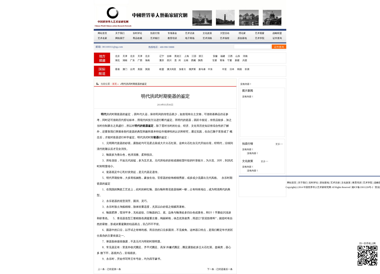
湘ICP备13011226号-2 (362, 187)
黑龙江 (177, 56)
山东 (237, 56)
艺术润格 (207, 38)
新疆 (237, 60)
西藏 (193, 60)
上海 (186, 56)
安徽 (215, 56)
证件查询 (277, 38)
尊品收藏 (137, 38)
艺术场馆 (224, 38)
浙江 (201, 56)
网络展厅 (120, 38)
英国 (147, 69)
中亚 (224, 69)
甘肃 (214, 60)
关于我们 (120, 33)
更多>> (279, 144)
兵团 (244, 60)
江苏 (194, 56)
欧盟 (161, 69)
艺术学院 (259, 38)
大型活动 (224, 33)
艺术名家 (102, 38)
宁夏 (229, 60)
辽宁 (161, 56)
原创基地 (242, 38)
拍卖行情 (155, 33)
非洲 (247, 69)
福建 (222, 56)
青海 (222, 60)
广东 (132, 60)
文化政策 (207, 33)
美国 (140, 69)
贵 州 (177, 60)
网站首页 (102, 33)
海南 (147, 60)
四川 (169, 60)
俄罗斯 (192, 69)
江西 (230, 56)
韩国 (239, 69)
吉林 (169, 56)
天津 (125, 56)
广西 (140, 60)
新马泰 (202, 69)
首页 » (115, 84)
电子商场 (189, 38)
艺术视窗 (259, 33)
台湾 (132, 69)
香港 (117, 69)
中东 (210, 69)
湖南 (125, 60)
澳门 (125, 69)
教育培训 (172, 38)
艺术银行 (155, 38)
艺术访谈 (189, 33)
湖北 (117, 60)
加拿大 (182, 69)
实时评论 (137, 33)
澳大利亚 (171, 69)
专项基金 (172, 33)
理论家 (242, 33)
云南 (186, 60)
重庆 (161, 60)
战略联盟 (277, 33)
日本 (232, 69)
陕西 (200, 60)
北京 (117, 56)
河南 (245, 56)
